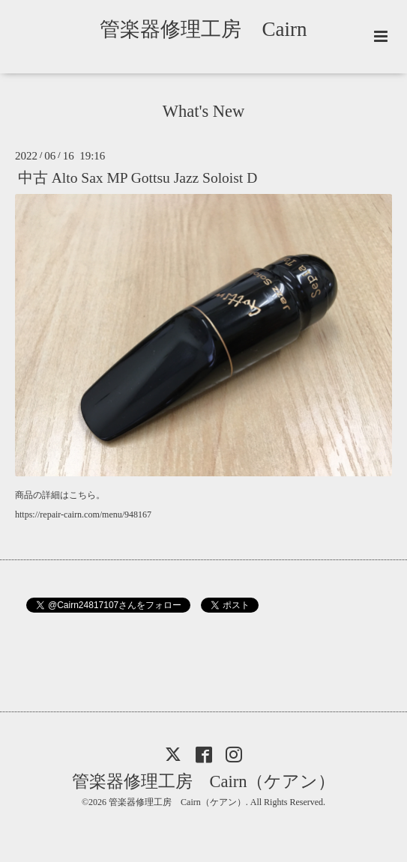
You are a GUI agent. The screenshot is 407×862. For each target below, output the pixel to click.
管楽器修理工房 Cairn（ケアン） (204, 781)
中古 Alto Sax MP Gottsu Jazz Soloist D (137, 178)
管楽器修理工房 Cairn (213, 29)
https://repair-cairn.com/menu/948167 (83, 514)
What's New (204, 111)
